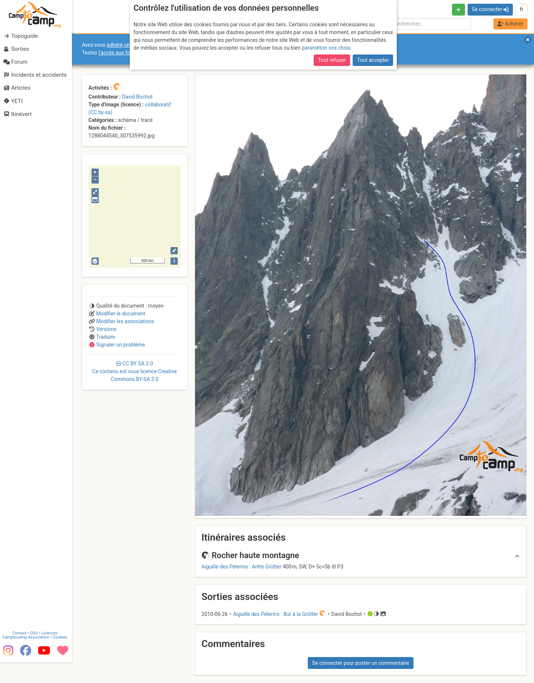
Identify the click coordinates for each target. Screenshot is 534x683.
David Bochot (137, 97)
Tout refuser (332, 60)
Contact (21, 654)
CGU (36, 654)
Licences (52, 654)
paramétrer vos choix (326, 48)
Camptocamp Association (28, 658)
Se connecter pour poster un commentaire (360, 663)
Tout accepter (373, 60)
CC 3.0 (134, 371)
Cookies (62, 658)
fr (521, 9)
